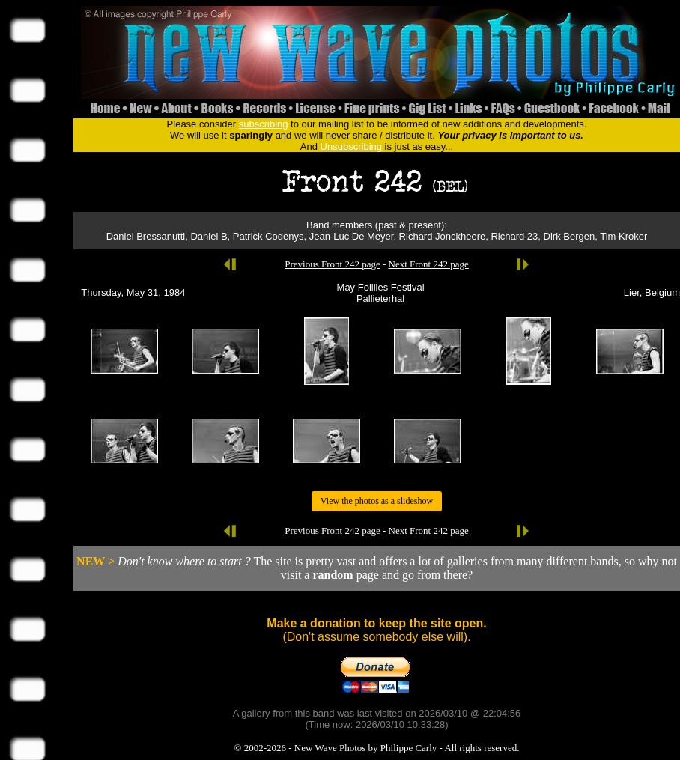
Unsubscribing (351, 146)
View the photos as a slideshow (377, 501)
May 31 (143, 292)
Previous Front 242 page (332, 264)
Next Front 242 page (429, 264)
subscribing (263, 124)
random (332, 574)
